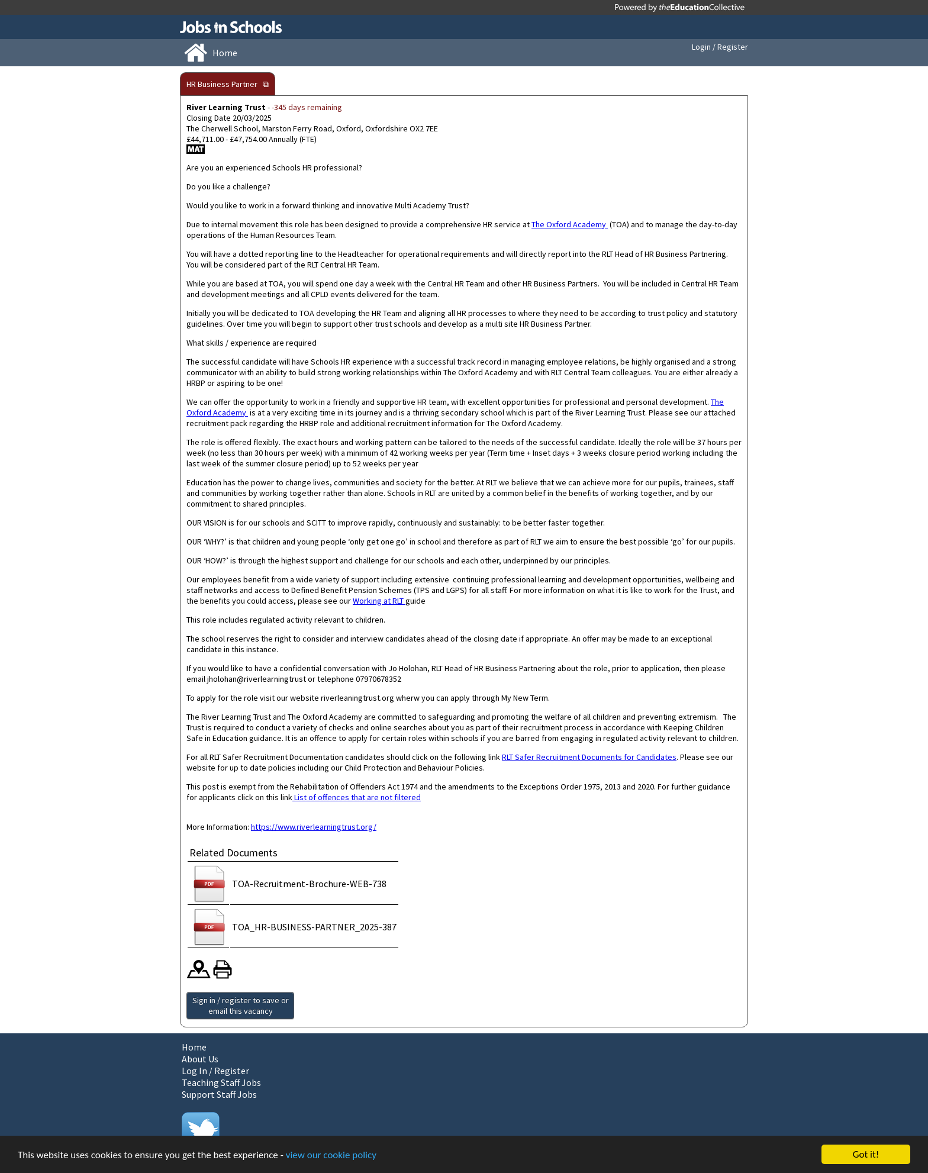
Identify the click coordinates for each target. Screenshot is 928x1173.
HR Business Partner (221, 84)
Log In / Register (215, 1071)
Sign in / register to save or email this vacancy (240, 1005)
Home (194, 1047)
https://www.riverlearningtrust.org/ (313, 826)
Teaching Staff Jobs (221, 1082)
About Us (200, 1059)
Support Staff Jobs (219, 1094)
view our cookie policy (331, 1155)
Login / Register (720, 46)
